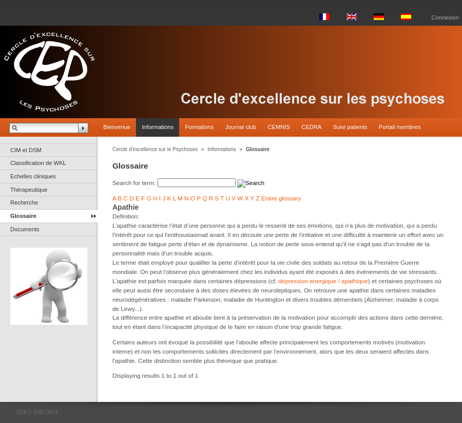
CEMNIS (278, 127)
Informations (158, 127)
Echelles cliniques (33, 176)
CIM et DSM (26, 150)
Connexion (445, 17)
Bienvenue (116, 127)
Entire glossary (281, 198)
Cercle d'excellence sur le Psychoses (155, 149)
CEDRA (311, 127)
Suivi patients (350, 127)
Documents (25, 229)
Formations (199, 127)
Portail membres (399, 127)
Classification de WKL (38, 163)
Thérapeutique (28, 190)
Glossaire (23, 216)
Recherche (24, 202)
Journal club (240, 127)
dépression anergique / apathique (323, 281)
